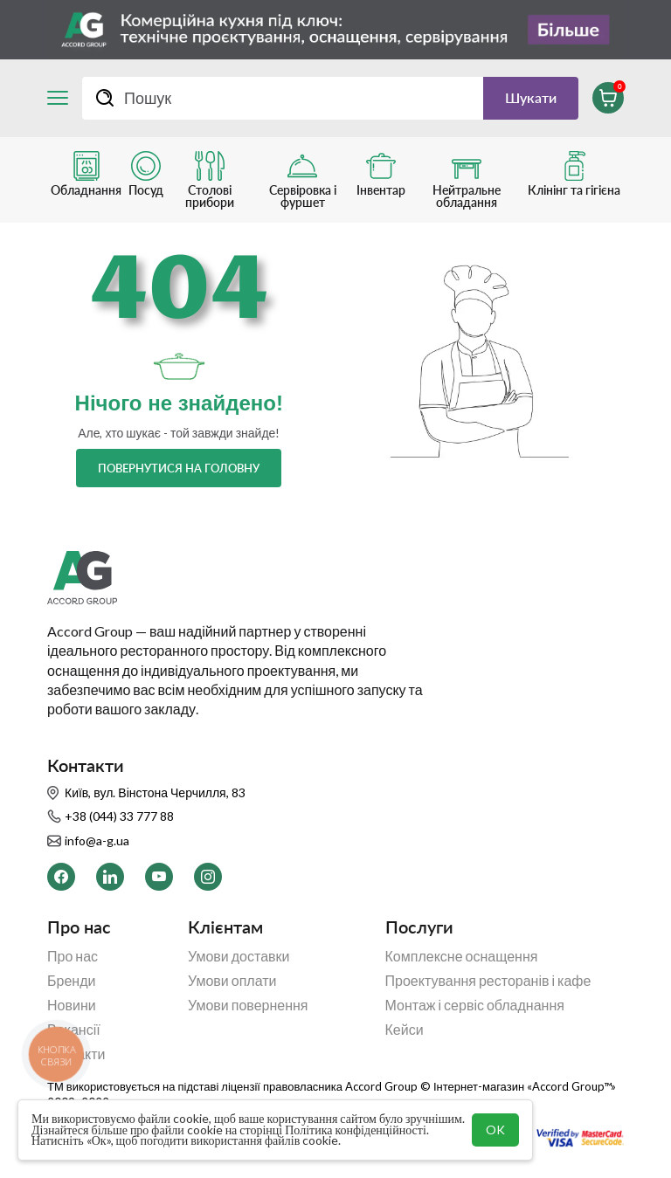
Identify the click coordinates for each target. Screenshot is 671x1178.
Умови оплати (232, 981)
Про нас (72, 956)
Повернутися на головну (178, 468)
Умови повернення (248, 1005)
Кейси (404, 1030)
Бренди (71, 981)
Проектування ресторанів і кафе (488, 981)
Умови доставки (239, 956)
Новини (71, 1005)
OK (495, 1129)
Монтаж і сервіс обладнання (474, 1005)
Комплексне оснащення (461, 956)
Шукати (531, 97)
